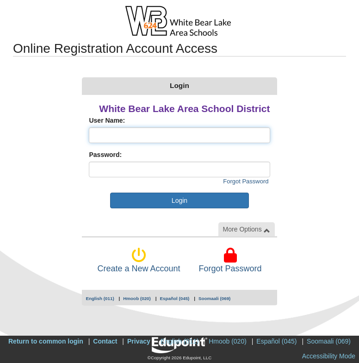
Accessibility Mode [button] (328, 356)
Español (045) (174, 298)
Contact (105, 341)
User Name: (107, 120)
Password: (105, 154)
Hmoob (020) (137, 298)
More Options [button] (246, 229)
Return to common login (45, 341)
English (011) (100, 298)
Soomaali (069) (214, 298)
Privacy (138, 341)
